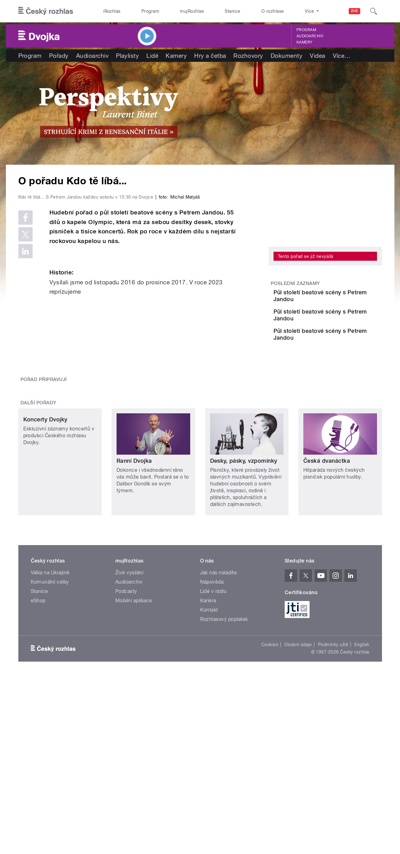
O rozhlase (272, 11)
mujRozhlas (192, 11)
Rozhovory (248, 55)
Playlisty (127, 55)
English (361, 758)
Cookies (269, 758)
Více (342, 55)
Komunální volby (50, 696)
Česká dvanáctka (326, 574)
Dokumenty (286, 55)
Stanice (232, 11)
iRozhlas (112, 11)
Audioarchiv (310, 36)
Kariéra (208, 714)
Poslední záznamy (295, 283)
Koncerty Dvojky (45, 574)
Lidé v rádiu (213, 705)
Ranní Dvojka (134, 574)
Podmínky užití (333, 758)
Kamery (305, 42)
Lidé (152, 55)
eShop (38, 714)
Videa (317, 55)
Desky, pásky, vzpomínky (243, 574)
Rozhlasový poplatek (224, 733)
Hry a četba (210, 55)
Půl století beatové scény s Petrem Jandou (342, 295)
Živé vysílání (129, 686)
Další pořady (39, 516)
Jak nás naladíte (218, 686)
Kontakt (209, 724)
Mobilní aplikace (133, 714)
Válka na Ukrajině (50, 686)
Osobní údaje (298, 758)
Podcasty (126, 705)
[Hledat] (373, 11)
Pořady (59, 55)
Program (150, 11)
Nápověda (212, 696)
